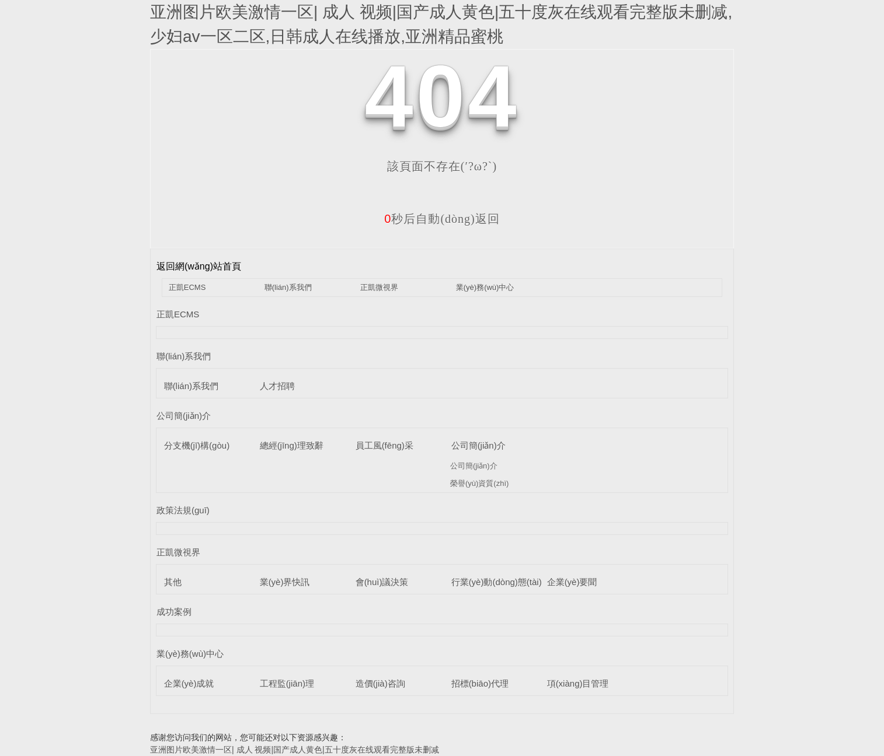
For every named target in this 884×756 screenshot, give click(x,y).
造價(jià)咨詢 (380, 683)
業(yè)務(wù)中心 (485, 287)
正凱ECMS (187, 287)
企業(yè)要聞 (572, 582)
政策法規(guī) (183, 510)
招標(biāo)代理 (480, 683)
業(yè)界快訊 (285, 582)
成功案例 (174, 612)
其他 (173, 582)
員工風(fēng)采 (384, 445)
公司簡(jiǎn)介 (183, 416)
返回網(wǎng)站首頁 (198, 266)
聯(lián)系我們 (288, 287)
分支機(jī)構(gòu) (197, 445)
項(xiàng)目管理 (578, 683)
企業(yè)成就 (189, 683)
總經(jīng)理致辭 (291, 445)
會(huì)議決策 (382, 582)
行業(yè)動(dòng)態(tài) (496, 582)
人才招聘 (277, 386)
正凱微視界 (379, 287)
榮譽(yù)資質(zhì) (479, 483)
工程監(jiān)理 (287, 683)
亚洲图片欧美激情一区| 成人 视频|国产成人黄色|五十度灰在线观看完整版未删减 (294, 749)
